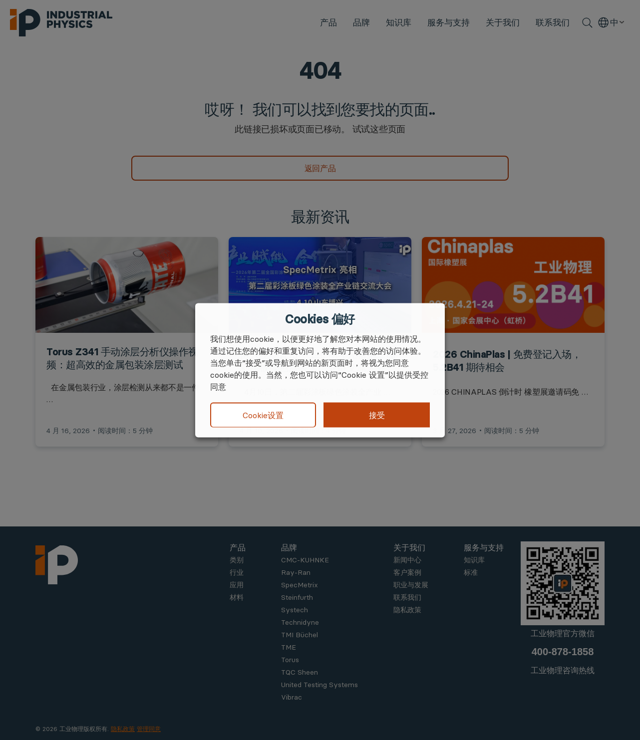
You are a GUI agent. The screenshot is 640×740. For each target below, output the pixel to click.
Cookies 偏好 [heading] (319, 319)
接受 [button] (377, 415)
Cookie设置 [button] (263, 415)
